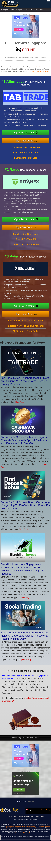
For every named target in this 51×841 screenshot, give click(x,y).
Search (37, 816)
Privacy (21, 816)
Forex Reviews (29, 9)
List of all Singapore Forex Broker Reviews (25, 738)
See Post (13, 838)
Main (12, 9)
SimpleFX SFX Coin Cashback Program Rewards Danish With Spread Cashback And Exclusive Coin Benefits (24, 440)
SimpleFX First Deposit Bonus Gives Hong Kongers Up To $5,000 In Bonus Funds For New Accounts (25, 505)
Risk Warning (27, 816)
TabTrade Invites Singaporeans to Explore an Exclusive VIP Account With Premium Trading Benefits (25, 381)
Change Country (45, 810)
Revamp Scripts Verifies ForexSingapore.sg (25, 832)
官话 (24, 801)
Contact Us (15, 816)
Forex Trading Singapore (40, 71)
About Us (9, 816)
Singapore (5, 9)
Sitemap (41, 816)
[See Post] (19, 402)
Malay (19, 801)
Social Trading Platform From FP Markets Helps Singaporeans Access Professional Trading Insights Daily (24, 635)
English (19, 9)
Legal (32, 816)
